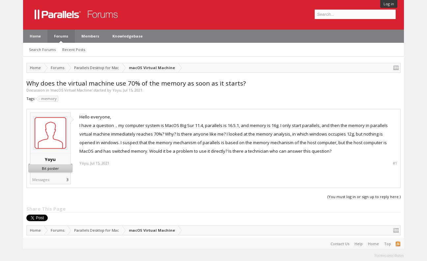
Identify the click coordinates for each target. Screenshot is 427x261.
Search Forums (42, 49)
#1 (395, 163)
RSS (398, 244)
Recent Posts (73, 49)
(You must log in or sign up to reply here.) (364, 196)
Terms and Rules (389, 254)
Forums (61, 36)
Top (387, 243)
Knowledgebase (127, 36)
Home (35, 36)
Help (359, 243)
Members (90, 36)
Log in (389, 3)
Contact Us (339, 243)
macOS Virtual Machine (71, 90)
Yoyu (116, 90)
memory (48, 99)
